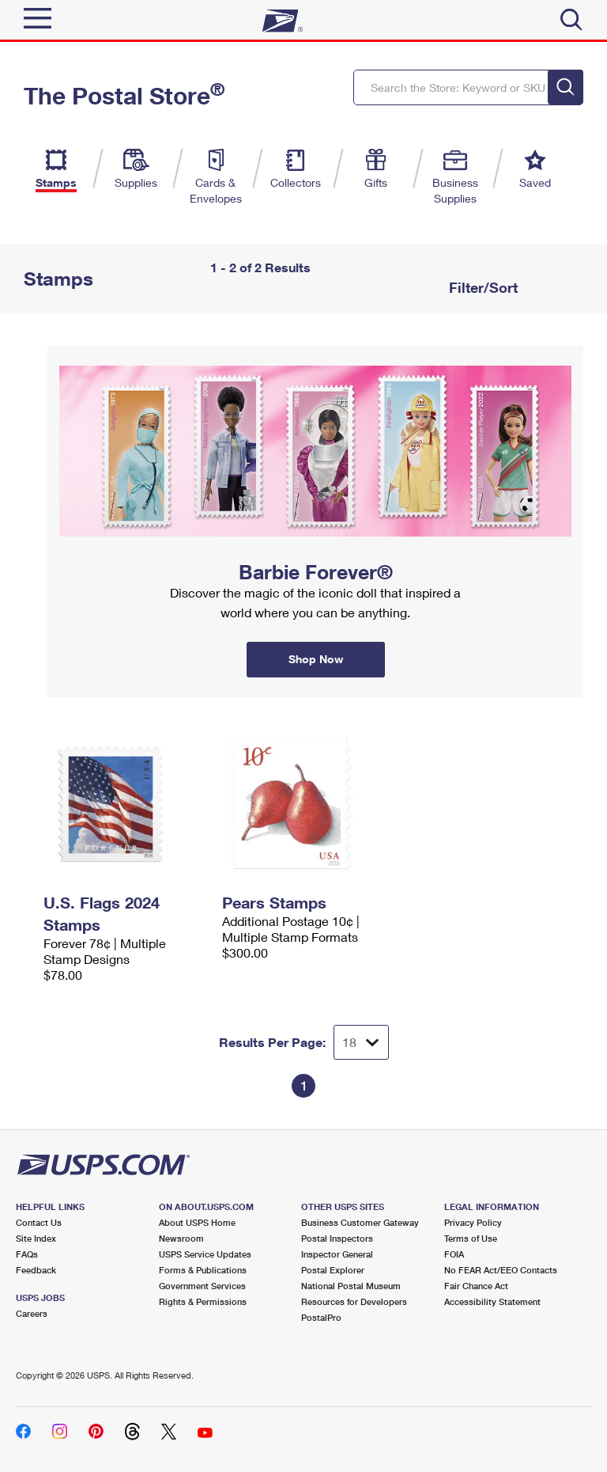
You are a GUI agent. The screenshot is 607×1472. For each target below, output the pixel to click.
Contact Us (39, 1222)
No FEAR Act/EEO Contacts (500, 1270)
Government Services (202, 1285)
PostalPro (321, 1317)
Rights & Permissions (203, 1301)
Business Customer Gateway (360, 1222)
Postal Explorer (332, 1270)
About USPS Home (197, 1222)
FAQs (27, 1254)
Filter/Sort (481, 287)
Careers (31, 1313)
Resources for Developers (354, 1301)
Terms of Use (470, 1238)
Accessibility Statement (492, 1301)
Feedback (36, 1270)
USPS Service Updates (205, 1254)
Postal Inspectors (337, 1238)
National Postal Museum (351, 1285)
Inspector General (337, 1254)
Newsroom (181, 1238)
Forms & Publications (203, 1270)
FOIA (454, 1254)
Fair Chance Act (476, 1285)
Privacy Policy (473, 1222)
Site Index (36, 1238)
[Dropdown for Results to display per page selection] (361, 1042)
